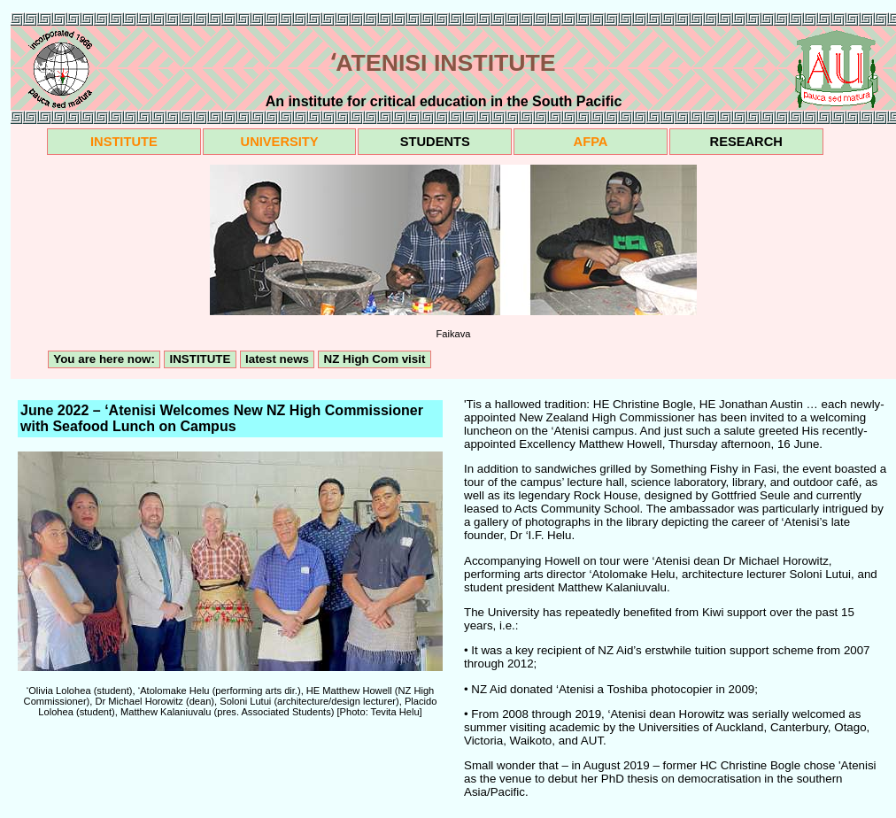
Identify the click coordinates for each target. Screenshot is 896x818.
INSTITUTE (124, 142)
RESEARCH (746, 142)
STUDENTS (435, 142)
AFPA (591, 142)
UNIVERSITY (280, 142)
